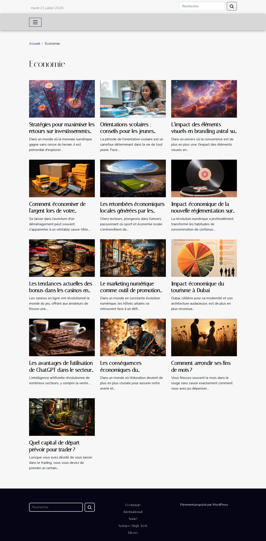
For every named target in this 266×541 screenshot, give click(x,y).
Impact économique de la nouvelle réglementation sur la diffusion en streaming (202, 211)
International (133, 512)
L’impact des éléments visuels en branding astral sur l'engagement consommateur (204, 131)
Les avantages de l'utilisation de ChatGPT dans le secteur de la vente (61, 370)
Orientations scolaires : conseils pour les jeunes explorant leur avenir (127, 131)
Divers (133, 533)
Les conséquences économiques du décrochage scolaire (123, 370)
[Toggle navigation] (35, 22)
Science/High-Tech (133, 526)
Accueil (34, 43)
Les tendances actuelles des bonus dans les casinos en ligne (60, 290)
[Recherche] (202, 6)
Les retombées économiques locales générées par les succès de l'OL (132, 211)
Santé (133, 519)
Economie (133, 505)
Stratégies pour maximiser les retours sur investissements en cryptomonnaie (61, 131)
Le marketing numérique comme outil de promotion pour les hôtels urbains (130, 290)
